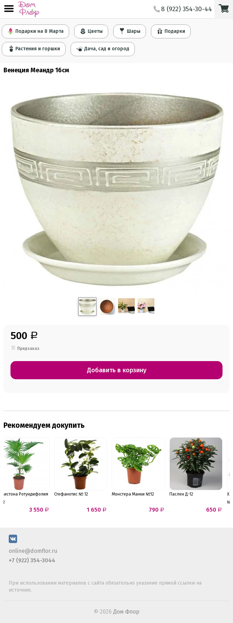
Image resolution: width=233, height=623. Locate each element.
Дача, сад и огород (102, 48)
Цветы (91, 31)
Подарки (170, 31)
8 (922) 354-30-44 (182, 9)
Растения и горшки (33, 48)
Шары (129, 31)
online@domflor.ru (33, 551)
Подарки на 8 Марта (35, 31)
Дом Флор (126, 611)
